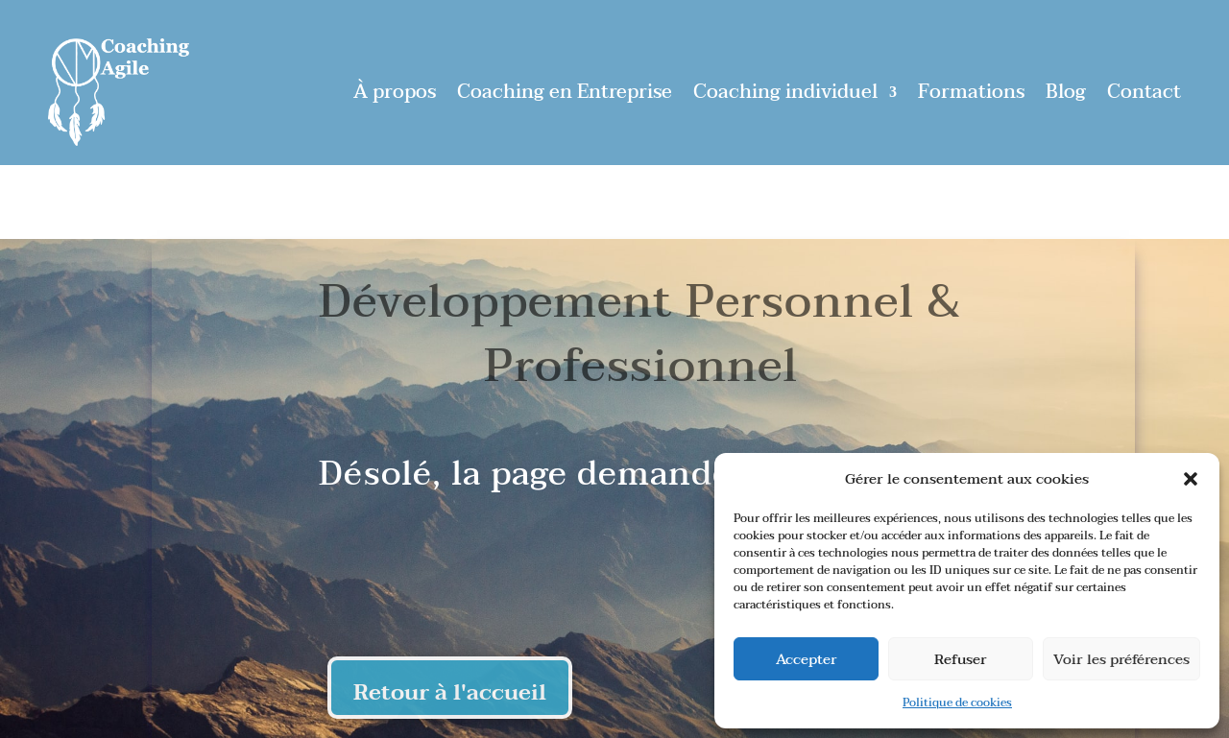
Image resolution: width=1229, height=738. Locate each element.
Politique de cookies (957, 702)
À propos (394, 92)
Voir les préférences (1121, 659)
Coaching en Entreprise (564, 92)
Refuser (960, 659)
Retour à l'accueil (449, 692)
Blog (1066, 92)
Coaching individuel (785, 92)
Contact (1144, 92)
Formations (971, 92)
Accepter (806, 659)
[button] (1190, 478)
